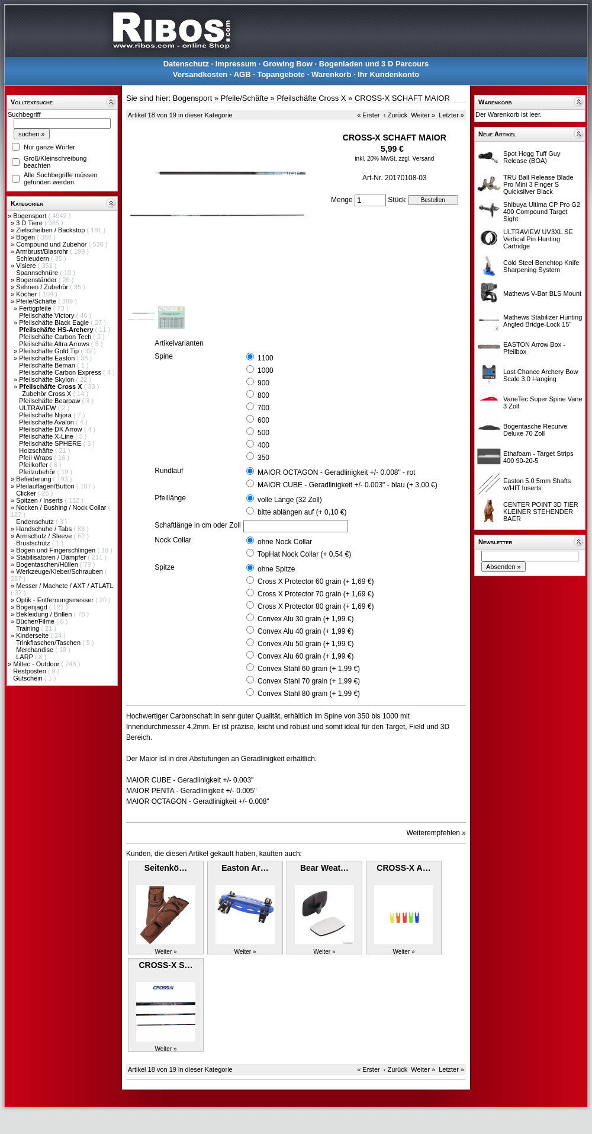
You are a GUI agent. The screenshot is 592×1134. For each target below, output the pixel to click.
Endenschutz (36, 521)
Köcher (27, 294)
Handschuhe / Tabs (44, 528)
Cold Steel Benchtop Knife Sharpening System (541, 266)
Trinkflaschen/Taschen (49, 642)
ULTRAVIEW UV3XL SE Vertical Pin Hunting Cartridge (538, 239)
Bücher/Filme (36, 621)
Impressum (235, 63)
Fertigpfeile (36, 308)
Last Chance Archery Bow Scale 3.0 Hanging (540, 375)
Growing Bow (288, 63)
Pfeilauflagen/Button (46, 486)
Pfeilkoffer (34, 464)
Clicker (27, 493)
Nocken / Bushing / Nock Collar (62, 507)
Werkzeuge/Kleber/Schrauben (60, 571)
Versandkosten (200, 74)
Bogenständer (37, 279)
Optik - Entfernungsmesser (55, 599)
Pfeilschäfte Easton (47, 358)
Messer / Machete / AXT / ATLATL (64, 585)
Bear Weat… (324, 868)
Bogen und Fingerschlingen (56, 550)
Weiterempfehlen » (436, 833)
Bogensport (30, 215)
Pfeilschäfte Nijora (46, 415)
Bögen (26, 237)
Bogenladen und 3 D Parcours (374, 63)
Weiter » (423, 115)
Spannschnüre (38, 272)
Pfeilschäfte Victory (47, 315)
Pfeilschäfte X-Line (47, 436)
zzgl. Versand (416, 158)
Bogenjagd (32, 607)
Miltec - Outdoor (37, 663)
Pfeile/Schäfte (37, 301)
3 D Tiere (30, 222)
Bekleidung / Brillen (44, 614)
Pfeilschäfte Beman (48, 365)
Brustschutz (34, 543)
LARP (25, 656)
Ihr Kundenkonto (388, 74)
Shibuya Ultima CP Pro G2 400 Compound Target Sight (541, 211)
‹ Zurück (395, 115)
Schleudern (33, 258)
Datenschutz (186, 63)
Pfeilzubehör (38, 471)
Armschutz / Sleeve (45, 535)
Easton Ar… (245, 868)
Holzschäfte (37, 450)
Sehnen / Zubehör (43, 286)
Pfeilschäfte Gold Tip (50, 350)
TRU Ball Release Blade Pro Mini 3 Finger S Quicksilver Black (538, 184)
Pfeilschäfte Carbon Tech (56, 336)
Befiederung (34, 479)
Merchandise (35, 649)
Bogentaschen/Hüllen (48, 564)
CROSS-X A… (403, 868)
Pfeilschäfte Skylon (47, 379)
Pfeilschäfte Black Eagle (55, 322)
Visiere (26, 265)
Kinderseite (33, 635)
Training (28, 628)
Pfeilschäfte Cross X (311, 98)
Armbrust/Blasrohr (43, 251)
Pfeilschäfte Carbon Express (61, 372)
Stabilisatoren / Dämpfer (52, 557)
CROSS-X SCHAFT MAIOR (402, 98)
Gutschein (28, 678)
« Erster (368, 115)
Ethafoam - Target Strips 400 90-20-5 (538, 457)
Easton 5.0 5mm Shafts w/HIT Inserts (537, 484)
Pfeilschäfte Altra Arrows (55, 343)
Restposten (30, 671)
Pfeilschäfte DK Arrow (51, 429)
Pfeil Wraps (36, 457)
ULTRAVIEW (38, 407)
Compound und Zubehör (52, 244)
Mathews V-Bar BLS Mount (542, 293)
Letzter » (451, 115)
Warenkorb (331, 74)
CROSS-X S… (165, 965)
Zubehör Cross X (47, 393)
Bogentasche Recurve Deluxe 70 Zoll (535, 430)
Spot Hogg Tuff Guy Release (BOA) (531, 157)
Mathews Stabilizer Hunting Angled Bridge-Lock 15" (542, 321)
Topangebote (281, 74)
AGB (242, 74)
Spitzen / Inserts (40, 500)
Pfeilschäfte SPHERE (51, 443)
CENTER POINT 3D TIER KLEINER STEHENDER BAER (540, 511)
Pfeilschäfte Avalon (47, 422)
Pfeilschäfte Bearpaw (50, 400)
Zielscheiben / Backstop (51, 230)
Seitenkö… (165, 868)
